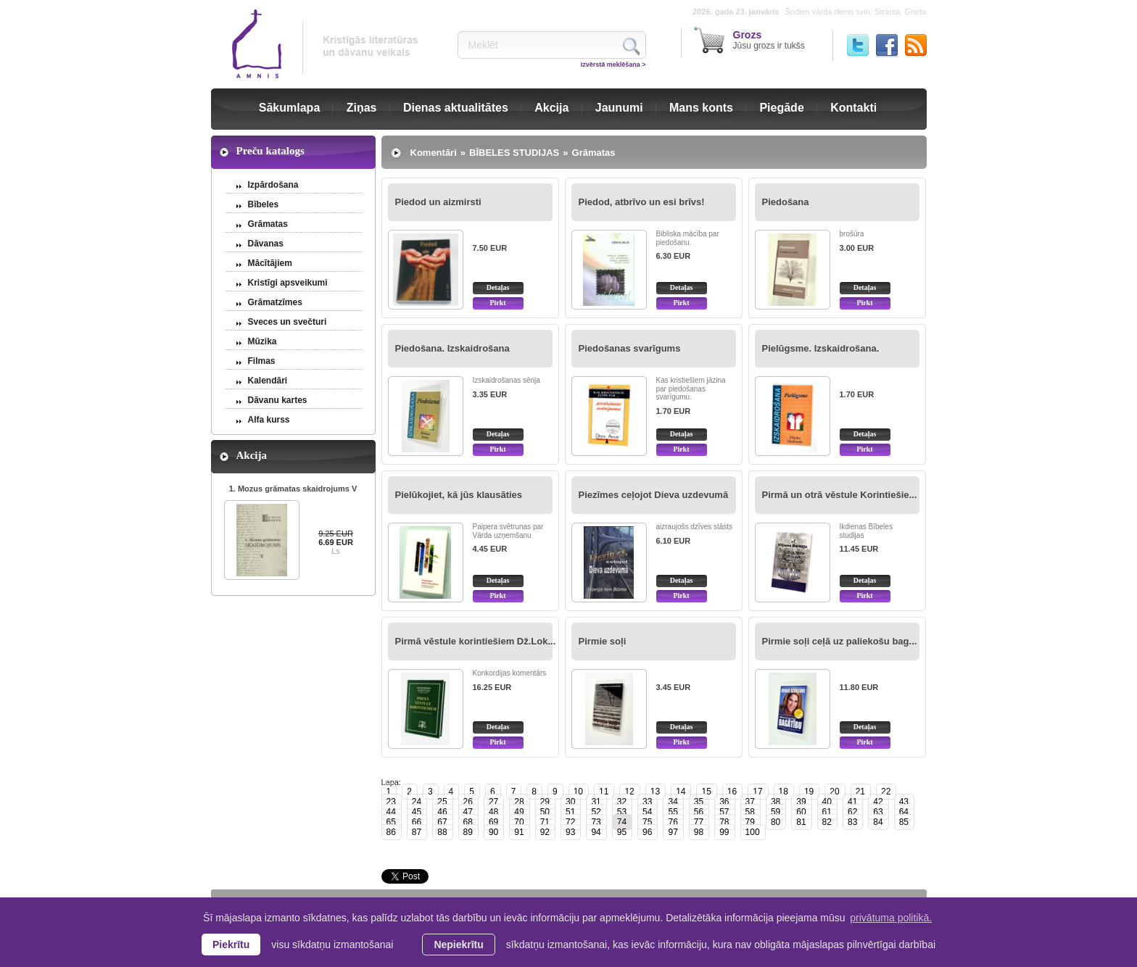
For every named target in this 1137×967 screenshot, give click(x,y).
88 (442, 832)
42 (877, 802)
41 (852, 802)
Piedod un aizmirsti (438, 201)
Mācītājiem (270, 263)
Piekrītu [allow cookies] (230, 944)
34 (672, 802)
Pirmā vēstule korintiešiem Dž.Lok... (475, 641)
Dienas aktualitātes (455, 107)
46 (442, 812)
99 (724, 832)
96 (647, 832)
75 (647, 822)
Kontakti (853, 107)
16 (732, 792)
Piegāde (781, 107)
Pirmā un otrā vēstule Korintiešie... (839, 494)
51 (570, 812)
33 (647, 802)
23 (391, 802)
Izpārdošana (273, 185)
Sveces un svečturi (287, 322)
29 (545, 802)
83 (852, 822)
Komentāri (433, 152)
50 (545, 812)
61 (827, 812)
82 (827, 822)
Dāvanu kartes (277, 400)
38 (775, 802)
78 (724, 822)
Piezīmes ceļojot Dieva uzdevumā (654, 494)
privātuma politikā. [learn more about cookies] (891, 918)
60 (801, 812)
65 (391, 822)
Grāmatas (268, 224)
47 (468, 812)
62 (852, 812)
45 (416, 812)
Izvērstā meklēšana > (613, 64)
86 (391, 832)
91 (519, 832)
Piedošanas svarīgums (630, 348)
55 (672, 812)
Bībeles (263, 204)
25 (442, 802)
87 (416, 832)
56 (698, 812)
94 (595, 832)
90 (493, 832)
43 (904, 802)
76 (672, 822)
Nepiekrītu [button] (458, 944)
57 (724, 812)
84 (877, 822)
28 (519, 802)
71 (545, 822)
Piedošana (785, 201)
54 (647, 812)
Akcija (551, 107)
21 (860, 792)
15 (706, 792)
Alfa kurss (269, 420)
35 (698, 802)
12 (629, 792)
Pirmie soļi (603, 641)
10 (578, 792)
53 (622, 812)
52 (595, 812)
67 (442, 822)
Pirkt (497, 303)
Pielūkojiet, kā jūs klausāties (459, 494)
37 (750, 802)
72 (570, 822)
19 (809, 792)
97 (672, 832)
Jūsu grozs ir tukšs (769, 40)
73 (595, 822)
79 (750, 822)
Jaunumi (619, 107)
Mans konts (701, 107)
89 (468, 832)
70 (519, 822)
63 (877, 812)
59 (775, 812)
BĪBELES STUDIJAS (514, 152)
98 (698, 832)
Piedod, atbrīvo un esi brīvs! (642, 201)
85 (904, 822)
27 (493, 802)
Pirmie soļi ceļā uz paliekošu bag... (839, 641)
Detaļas (498, 287)
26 (468, 802)
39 (801, 802)
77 (698, 822)
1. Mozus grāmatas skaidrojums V (293, 488)
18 (783, 792)
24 (416, 802)
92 (545, 832)
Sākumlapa (289, 107)
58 (750, 812)
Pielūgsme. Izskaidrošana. (821, 348)
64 (904, 812)
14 (680, 792)
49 (519, 812)
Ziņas (362, 107)
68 (468, 822)
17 (757, 792)
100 (752, 832)
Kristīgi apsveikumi (288, 283)
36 (724, 802)
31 (595, 802)
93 (570, 832)
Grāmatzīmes (275, 302)
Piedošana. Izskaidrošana (452, 348)
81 (801, 822)
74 (622, 822)
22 (885, 792)
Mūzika (262, 341)
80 (775, 822)
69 (493, 822)
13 (655, 792)
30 (570, 802)
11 (603, 792)
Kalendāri (268, 380)
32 (622, 802)
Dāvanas (266, 243)
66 (416, 822)
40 (827, 802)
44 (391, 812)
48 (493, 812)
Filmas (262, 361)
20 (834, 792)
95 (622, 832)
